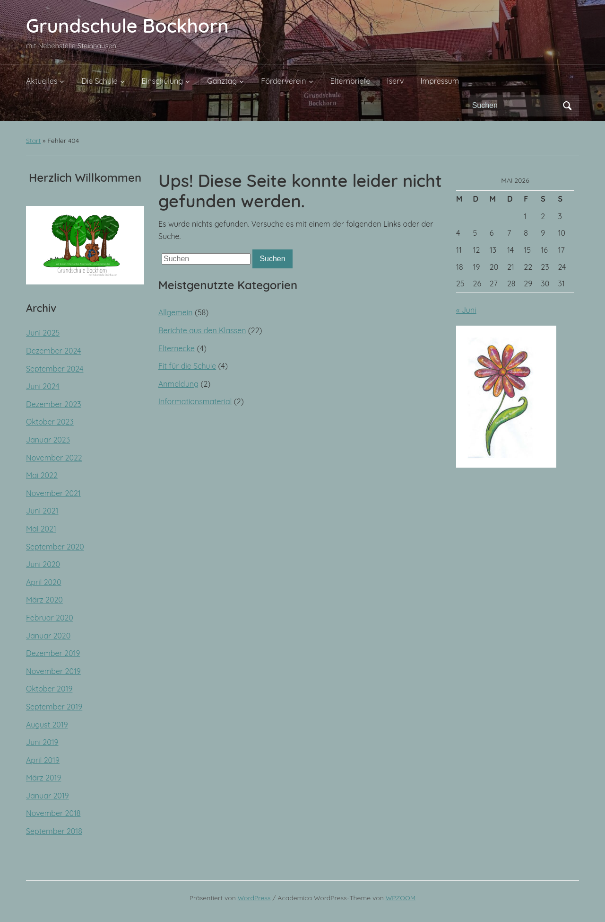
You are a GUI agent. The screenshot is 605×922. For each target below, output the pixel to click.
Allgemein (175, 312)
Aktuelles (41, 81)
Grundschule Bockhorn (127, 25)
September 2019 (54, 706)
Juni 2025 (43, 332)
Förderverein (283, 81)
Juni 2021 (42, 510)
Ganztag (222, 81)
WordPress (254, 898)
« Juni (466, 310)
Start (33, 140)
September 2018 (54, 831)
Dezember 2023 (53, 404)
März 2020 (44, 599)
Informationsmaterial (195, 401)
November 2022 (54, 457)
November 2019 (53, 671)
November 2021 (53, 493)
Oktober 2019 (49, 688)
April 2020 (43, 582)
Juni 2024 (43, 386)
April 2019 (43, 760)
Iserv (395, 81)
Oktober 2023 (50, 421)
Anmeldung (178, 384)
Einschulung (162, 81)
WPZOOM (401, 898)
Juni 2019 (42, 742)
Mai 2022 (42, 475)
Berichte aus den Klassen (202, 330)
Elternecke (176, 348)
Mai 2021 (41, 528)
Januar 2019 (47, 795)
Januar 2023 (48, 439)
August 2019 (47, 724)
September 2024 (54, 368)
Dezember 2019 (53, 653)
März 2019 (43, 777)
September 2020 (55, 546)
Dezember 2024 (53, 350)
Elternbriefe (350, 81)
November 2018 (53, 813)
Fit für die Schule (187, 366)
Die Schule (99, 81)
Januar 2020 (48, 635)
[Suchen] (514, 105)
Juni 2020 (43, 564)
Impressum (440, 81)
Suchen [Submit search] (567, 105)
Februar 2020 (49, 617)
